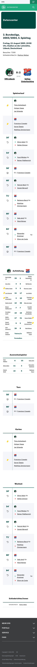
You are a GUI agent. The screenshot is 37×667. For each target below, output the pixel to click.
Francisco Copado (20, 123)
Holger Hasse (19, 108)
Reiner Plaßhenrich (24, 160)
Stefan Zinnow (22, 145)
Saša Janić (20, 218)
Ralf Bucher (29, 284)
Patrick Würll (21, 185)
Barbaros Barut (22, 200)
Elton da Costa (22, 239)
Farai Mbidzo (22, 157)
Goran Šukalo (19, 126)
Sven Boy (7, 284)
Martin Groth (8, 303)
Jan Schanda (18, 111)
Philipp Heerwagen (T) (28, 278)
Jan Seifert (29, 293)
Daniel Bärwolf (22, 188)
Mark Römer (21, 221)
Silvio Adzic (21, 142)
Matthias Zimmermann (22, 130)
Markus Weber (23, 55)
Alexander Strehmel (20, 235)
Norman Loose (28, 288)
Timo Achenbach (20, 105)
